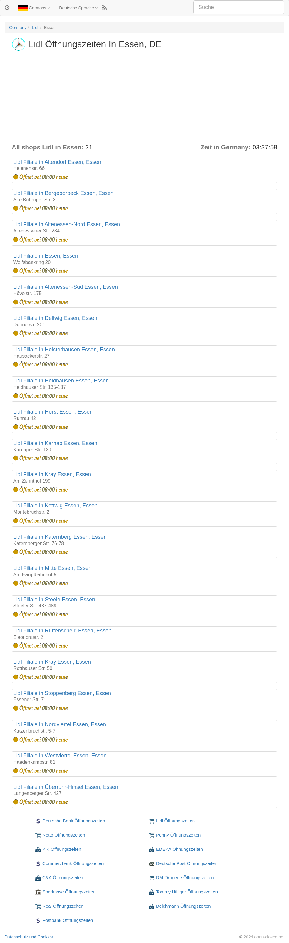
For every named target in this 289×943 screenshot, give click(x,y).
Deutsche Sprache (78, 7)
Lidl (35, 27)
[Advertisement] (144, 97)
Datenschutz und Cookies (29, 937)
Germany (34, 8)
